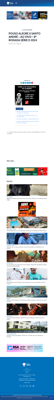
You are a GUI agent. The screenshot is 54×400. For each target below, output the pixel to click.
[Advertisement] (27, 69)
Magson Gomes (12, 43)
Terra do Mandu (38, 395)
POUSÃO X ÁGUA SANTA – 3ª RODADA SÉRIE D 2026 (27, 119)
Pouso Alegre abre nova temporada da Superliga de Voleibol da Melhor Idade (26, 230)
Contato (27, 372)
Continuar (51, 397)
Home (27, 368)
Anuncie (27, 371)
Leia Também (19, 108)
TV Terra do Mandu (27, 369)
